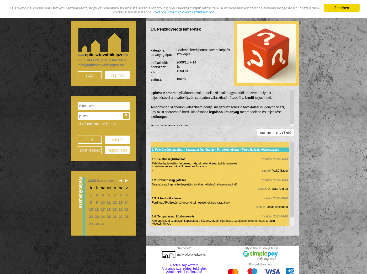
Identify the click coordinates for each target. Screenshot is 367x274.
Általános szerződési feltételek (184, 268)
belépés (117, 139)
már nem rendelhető (275, 132)
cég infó (117, 75)
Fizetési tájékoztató (184, 265)
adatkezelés (90, 150)
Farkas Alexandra (277, 206)
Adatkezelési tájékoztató (184, 272)
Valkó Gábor (280, 170)
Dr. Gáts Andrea (278, 188)
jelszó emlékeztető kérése (97, 124)
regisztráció (117, 150)
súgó (90, 75)
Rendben (341, 7)
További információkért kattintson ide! (184, 11)
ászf (89, 139)
